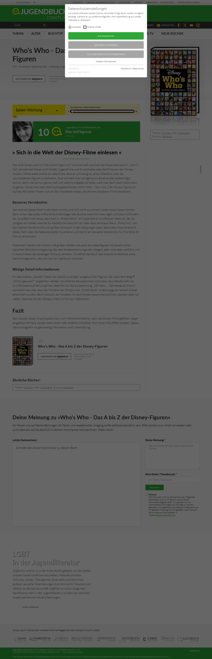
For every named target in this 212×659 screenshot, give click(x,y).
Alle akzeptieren (106, 35)
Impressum (126, 68)
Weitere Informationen (106, 61)
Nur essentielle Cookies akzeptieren (106, 54)
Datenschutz (138, 68)
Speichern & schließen (106, 44)
